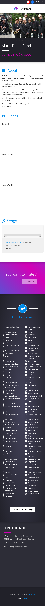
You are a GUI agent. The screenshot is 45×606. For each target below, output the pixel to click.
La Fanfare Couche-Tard (35, 367)
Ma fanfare (31, 594)
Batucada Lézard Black (35, 396)
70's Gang (31, 372)
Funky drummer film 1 (18, 242)
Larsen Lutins (32, 485)
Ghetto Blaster (32, 361)
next (12, 229)
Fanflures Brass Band (11, 441)
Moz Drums (31, 343)
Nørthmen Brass (10, 467)
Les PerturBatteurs (33, 425)
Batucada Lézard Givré (12, 364)
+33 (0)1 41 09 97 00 (14, 543)
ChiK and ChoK (9, 361)
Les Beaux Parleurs (11, 459)
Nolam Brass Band (33, 422)
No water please (33, 353)
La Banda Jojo (9, 494)
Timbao (7, 472)
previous (5, 229)
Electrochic (8, 496)
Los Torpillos (9, 353)
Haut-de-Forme (9, 436)
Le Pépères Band (10, 391)
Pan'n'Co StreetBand (11, 388)
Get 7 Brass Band (33, 491)
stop (16, 229)
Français (39, 2)
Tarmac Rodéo (32, 409)
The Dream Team (10, 332)
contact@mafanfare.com (16, 547)
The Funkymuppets (33, 369)
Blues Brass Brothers (11, 464)
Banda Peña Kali (33, 393)
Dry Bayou (8, 375)
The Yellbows (32, 385)
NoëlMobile (8, 377)
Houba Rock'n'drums (11, 483)
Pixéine (25, 598)
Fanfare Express (10, 343)
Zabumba (31, 332)
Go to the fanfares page (22, 509)
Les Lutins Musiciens (11, 382)
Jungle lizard (32, 462)
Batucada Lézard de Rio (12, 351)
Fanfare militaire (33, 428)
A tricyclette (31, 335)
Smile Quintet (32, 475)
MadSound (8, 340)
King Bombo (8, 451)
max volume (28, 229)
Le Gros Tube (32, 404)
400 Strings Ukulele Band (13, 399)
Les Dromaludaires (11, 396)
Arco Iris (7, 356)
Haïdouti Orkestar (10, 433)
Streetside (8, 428)
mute (20, 229)
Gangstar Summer (33, 436)
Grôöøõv (30, 382)
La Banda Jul (32, 464)
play (9, 229)
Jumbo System (32, 337)
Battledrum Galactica (11, 430)
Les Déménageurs (33, 477)
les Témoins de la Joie (12, 385)
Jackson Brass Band (34, 364)
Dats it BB (31, 351)
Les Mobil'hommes (33, 419)
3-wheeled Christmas (34, 472)
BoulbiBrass (9, 480)
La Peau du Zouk (10, 485)
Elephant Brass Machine (35, 451)
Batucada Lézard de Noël (35, 438)
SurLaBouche (9, 446)
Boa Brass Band (10, 462)
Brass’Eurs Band (33, 375)
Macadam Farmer (33, 348)
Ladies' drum (32, 433)
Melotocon (8, 419)
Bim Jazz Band (10, 393)
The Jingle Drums (10, 422)
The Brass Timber (33, 494)
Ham (13, 245)
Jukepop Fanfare (33, 391)
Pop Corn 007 (32, 488)
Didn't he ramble (17, 249)
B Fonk (7, 412)
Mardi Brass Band (33, 406)
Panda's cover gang (34, 459)
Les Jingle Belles (10, 438)
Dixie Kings (8, 372)
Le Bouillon (8, 454)
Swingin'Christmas (33, 412)
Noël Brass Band (33, 480)
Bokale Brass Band (33, 345)
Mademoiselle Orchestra (12, 327)
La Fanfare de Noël (11, 404)
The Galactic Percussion (12, 425)
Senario (30, 340)
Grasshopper (31, 430)
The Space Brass (33, 483)
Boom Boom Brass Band (35, 388)
